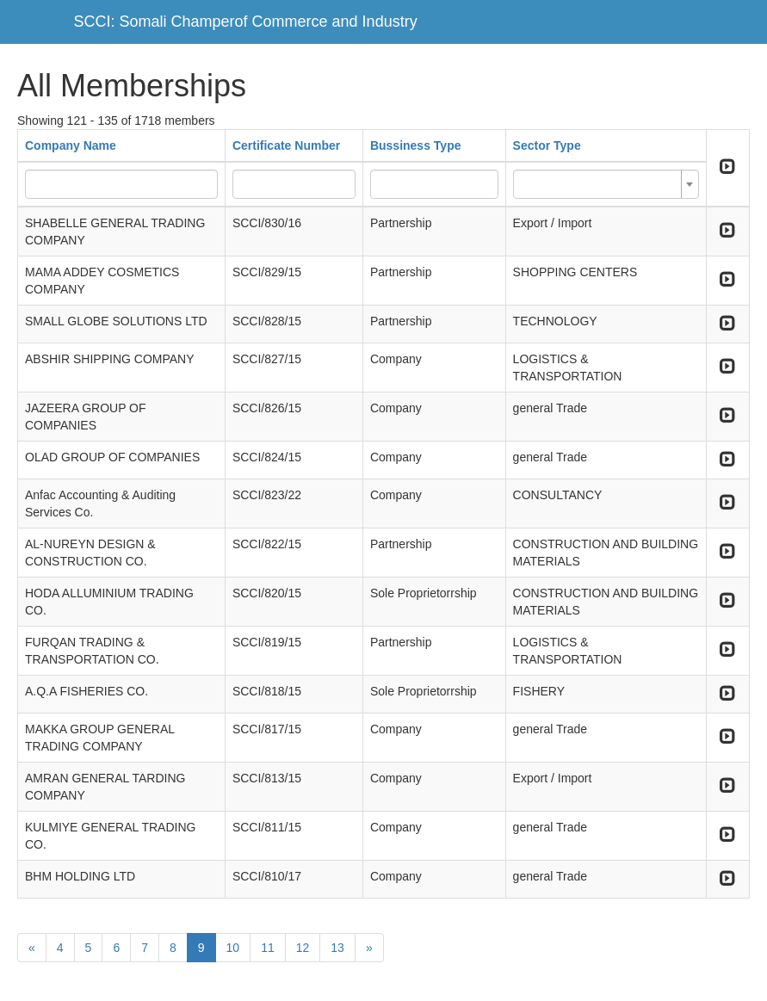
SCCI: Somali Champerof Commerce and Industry (246, 21)
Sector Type (547, 145)
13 (337, 948)
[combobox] (606, 184)
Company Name (70, 145)
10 (233, 948)
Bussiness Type (415, 145)
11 (268, 948)
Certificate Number (286, 145)
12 (303, 948)
